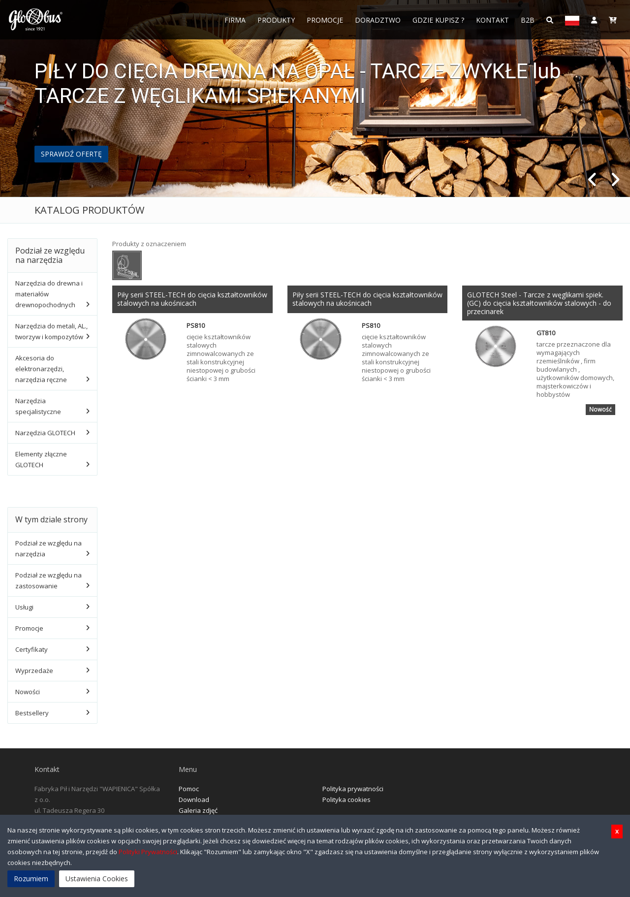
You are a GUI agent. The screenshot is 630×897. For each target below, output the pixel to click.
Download (194, 799)
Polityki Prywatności (148, 851)
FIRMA (235, 20)
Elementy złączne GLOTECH (41, 459)
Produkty (276, 20)
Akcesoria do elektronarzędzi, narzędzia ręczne (41, 368)
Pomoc (189, 788)
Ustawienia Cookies (96, 878)
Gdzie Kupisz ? (438, 20)
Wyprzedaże (34, 670)
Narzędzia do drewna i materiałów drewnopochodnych (49, 294)
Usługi (24, 607)
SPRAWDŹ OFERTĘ (71, 154)
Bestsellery (32, 712)
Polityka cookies (346, 799)
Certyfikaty (31, 649)
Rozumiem (31, 878)
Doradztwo (378, 20)
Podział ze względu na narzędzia (48, 548)
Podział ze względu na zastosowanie (48, 580)
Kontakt (492, 20)
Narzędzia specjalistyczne (38, 406)
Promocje (325, 20)
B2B (528, 20)
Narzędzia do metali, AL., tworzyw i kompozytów (51, 331)
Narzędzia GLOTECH (45, 432)
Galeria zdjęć (198, 810)
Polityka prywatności (352, 788)
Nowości (27, 691)
